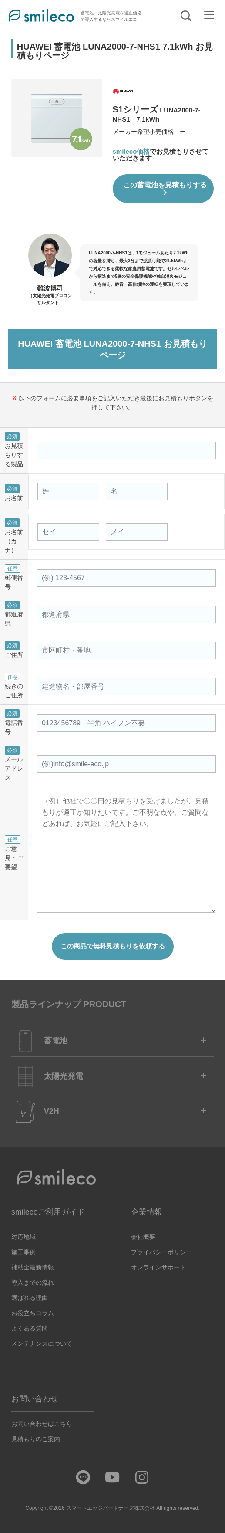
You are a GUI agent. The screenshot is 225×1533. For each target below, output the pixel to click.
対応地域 (23, 1236)
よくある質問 (29, 1327)
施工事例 (23, 1251)
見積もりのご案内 (35, 1438)
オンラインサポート (158, 1266)
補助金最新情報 (32, 1266)
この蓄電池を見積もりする (164, 189)
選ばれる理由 (29, 1297)
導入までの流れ (32, 1282)
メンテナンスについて (41, 1343)
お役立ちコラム (32, 1312)
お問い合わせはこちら (41, 1423)
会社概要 (143, 1236)
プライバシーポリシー (161, 1251)
